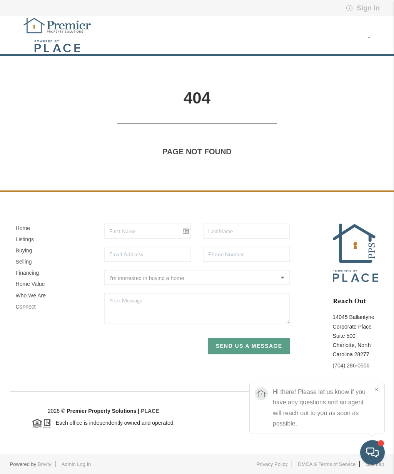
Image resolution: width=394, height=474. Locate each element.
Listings (25, 239)
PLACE (150, 411)
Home (23, 228)
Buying (24, 250)
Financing (27, 273)
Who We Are (31, 295)
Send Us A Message (249, 346)
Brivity (44, 464)
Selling (24, 262)
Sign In (363, 8)
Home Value (30, 284)
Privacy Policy (272, 464)
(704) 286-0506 (351, 365)
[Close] (377, 390)
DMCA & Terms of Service (327, 464)
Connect (26, 307)
